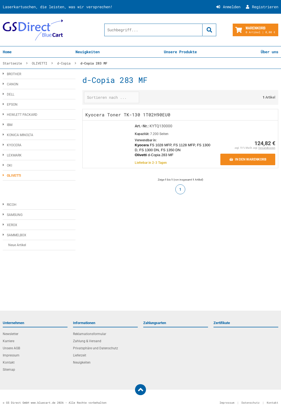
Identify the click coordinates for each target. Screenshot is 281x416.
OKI (9, 165)
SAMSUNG (15, 215)
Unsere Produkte (180, 51)
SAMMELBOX (16, 235)
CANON (12, 84)
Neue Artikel (17, 245)
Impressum (11, 355)
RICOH (11, 205)
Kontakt (9, 362)
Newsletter (10, 334)
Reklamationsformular (89, 334)
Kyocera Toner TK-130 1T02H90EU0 (127, 114)
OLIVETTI (14, 176)
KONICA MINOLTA (20, 135)
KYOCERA (14, 145)
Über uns (269, 51)
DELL (10, 94)
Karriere (8, 341)
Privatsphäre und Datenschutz (95, 348)
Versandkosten (266, 148)
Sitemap (9, 370)
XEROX (12, 225)
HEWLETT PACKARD (22, 115)
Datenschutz (250, 402)
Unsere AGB (11, 348)
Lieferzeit (79, 355)
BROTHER (14, 74)
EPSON (12, 104)
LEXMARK (14, 155)
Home (7, 51)
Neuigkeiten (87, 51)
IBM (9, 125)
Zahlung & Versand (87, 341)
